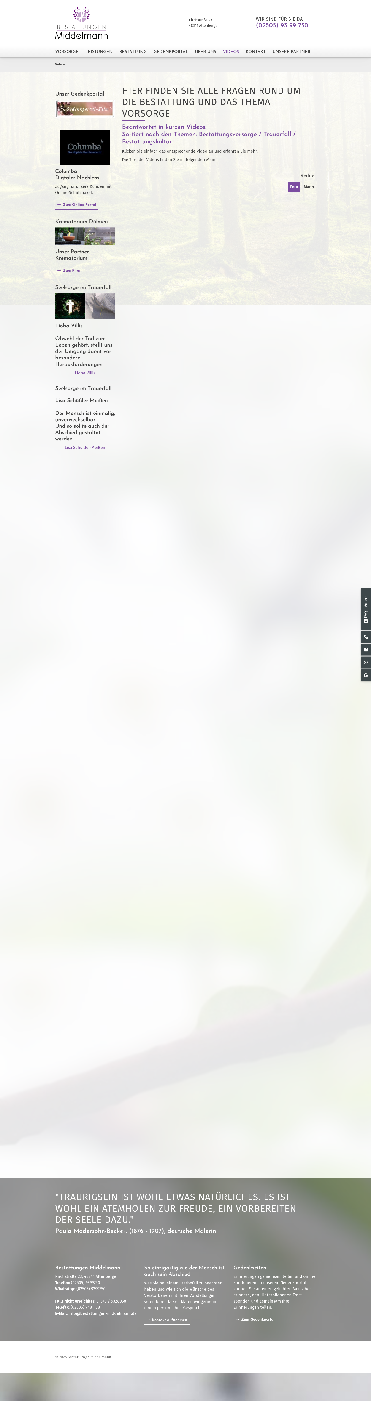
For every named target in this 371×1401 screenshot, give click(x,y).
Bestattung (133, 52)
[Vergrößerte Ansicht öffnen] (85, 236)
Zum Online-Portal (79, 205)
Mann (309, 186)
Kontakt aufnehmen (169, 1320)
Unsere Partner (291, 52)
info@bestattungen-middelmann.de (102, 1313)
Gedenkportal (171, 52)
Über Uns (205, 52)
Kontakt (256, 52)
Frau (294, 186)
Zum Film (71, 271)
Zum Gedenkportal (258, 1320)
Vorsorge (67, 52)
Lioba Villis (85, 373)
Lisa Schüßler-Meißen (85, 447)
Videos (231, 52)
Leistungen (99, 52)
